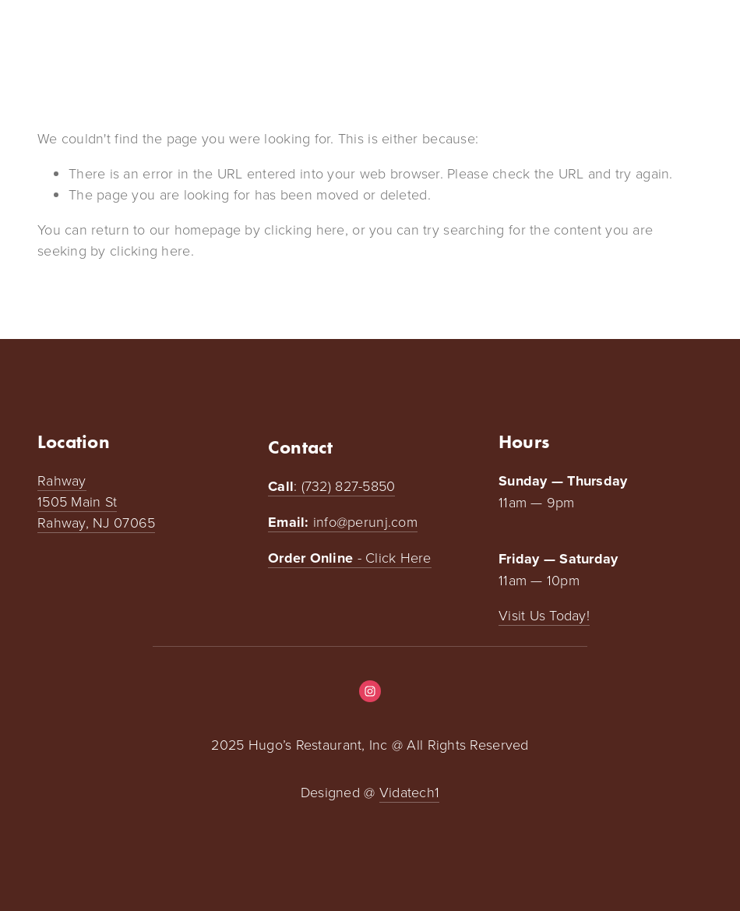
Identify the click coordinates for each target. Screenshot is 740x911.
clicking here (304, 229)
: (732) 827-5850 (331, 486)
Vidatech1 (409, 791)
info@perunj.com (343, 522)
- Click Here (350, 558)
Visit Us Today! (544, 615)
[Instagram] (370, 691)
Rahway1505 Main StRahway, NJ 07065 (96, 501)
